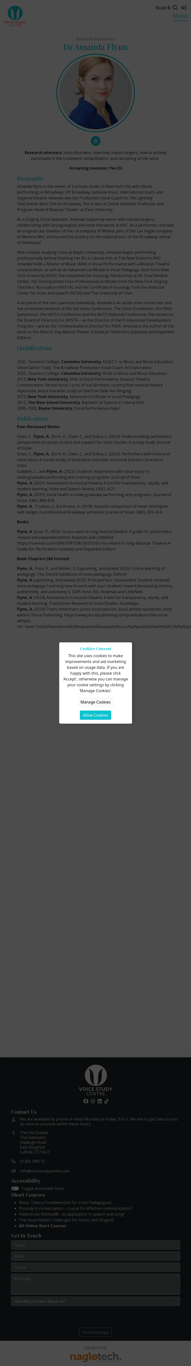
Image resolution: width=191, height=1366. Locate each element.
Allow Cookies (95, 715)
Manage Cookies (95, 702)
